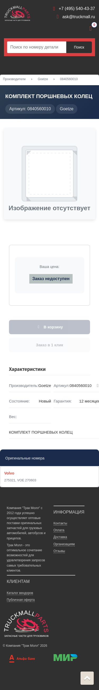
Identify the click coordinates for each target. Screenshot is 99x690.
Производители (14, 79)
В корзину (49, 327)
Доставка (60, 537)
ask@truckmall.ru (78, 17)
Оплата (59, 530)
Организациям (64, 544)
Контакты (60, 523)
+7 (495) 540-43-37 (77, 8)
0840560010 (69, 79)
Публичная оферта (21, 600)
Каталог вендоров (20, 593)
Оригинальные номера (24, 458)
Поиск (79, 47)
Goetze (43, 79)
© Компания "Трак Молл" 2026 (25, 646)
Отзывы (59, 551)
